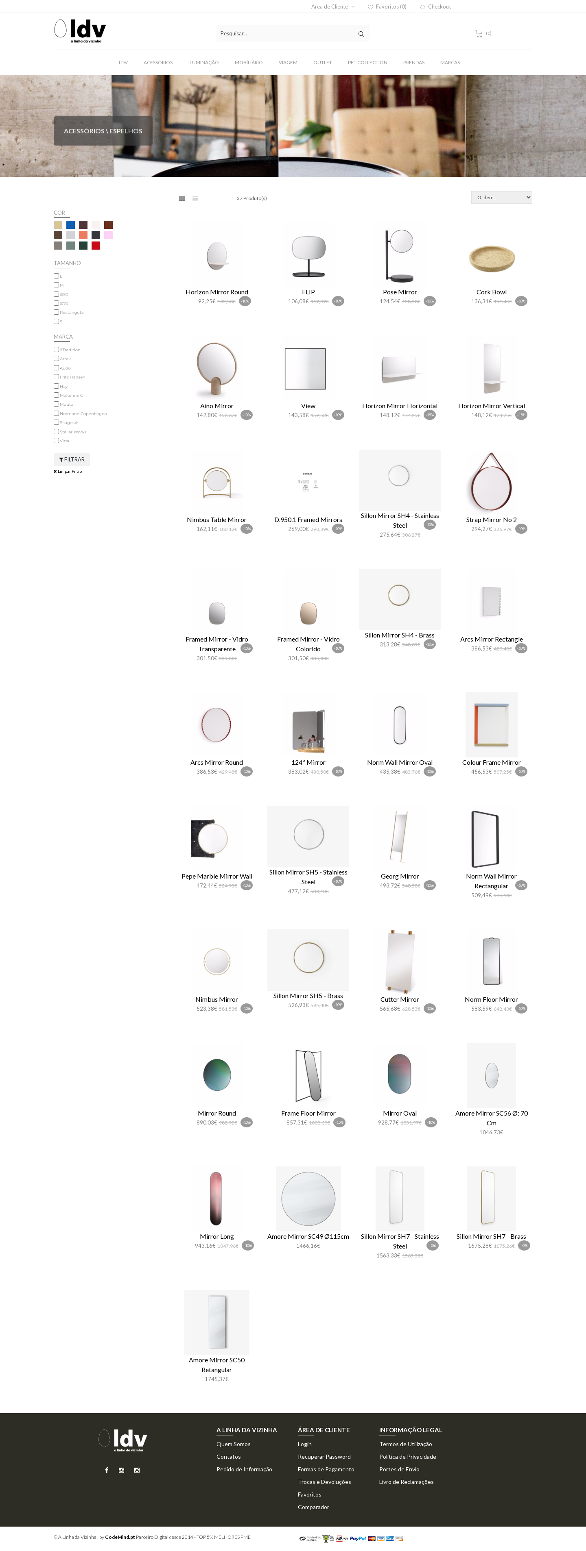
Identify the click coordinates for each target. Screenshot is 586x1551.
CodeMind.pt (120, 1537)
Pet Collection (367, 62)
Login (305, 1443)
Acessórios (158, 62)
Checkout (435, 6)
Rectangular (72, 312)
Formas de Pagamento (326, 1469)
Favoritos (309, 1494)
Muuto (66, 404)
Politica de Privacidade (407, 1456)
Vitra (64, 441)
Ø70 (64, 303)
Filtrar (72, 459)
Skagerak (69, 422)
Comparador (313, 1506)
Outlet (322, 62)
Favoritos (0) (387, 6)
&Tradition (70, 349)
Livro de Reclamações (406, 1481)
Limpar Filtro (68, 471)
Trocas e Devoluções (324, 1481)
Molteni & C (71, 395)
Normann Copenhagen (83, 413)
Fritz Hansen (72, 377)
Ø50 (64, 294)
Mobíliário (249, 62)
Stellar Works (73, 432)
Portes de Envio (399, 1469)
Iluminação (203, 62)
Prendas (413, 62)
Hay (64, 386)
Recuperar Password (324, 1456)
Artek (65, 358)
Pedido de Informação (244, 1469)
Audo (65, 368)
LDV (123, 62)
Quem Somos (233, 1443)
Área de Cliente (332, 6)
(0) (485, 33)
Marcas (450, 62)
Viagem (288, 62)
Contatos (228, 1456)
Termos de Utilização (405, 1443)
